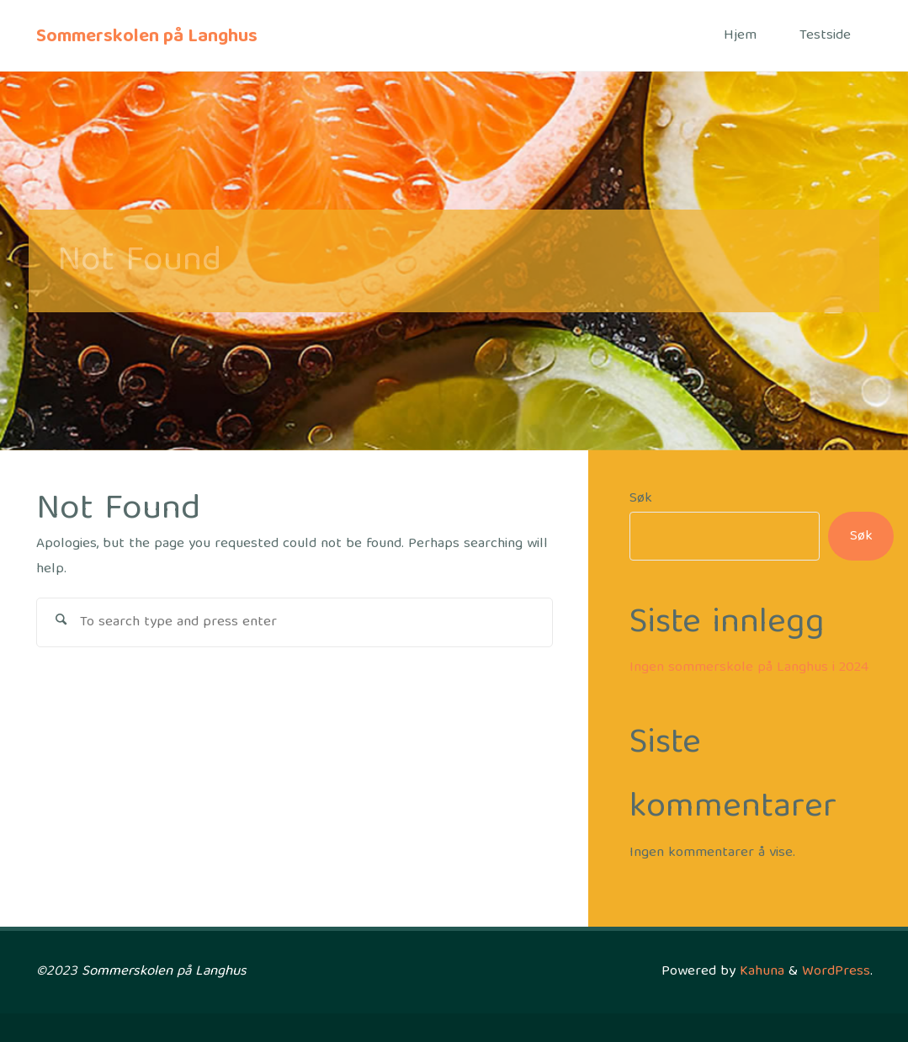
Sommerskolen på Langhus (147, 36)
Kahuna (759, 972)
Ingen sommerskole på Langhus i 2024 (748, 668)
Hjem (740, 36)
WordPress (836, 972)
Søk (640, 498)
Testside (825, 36)
